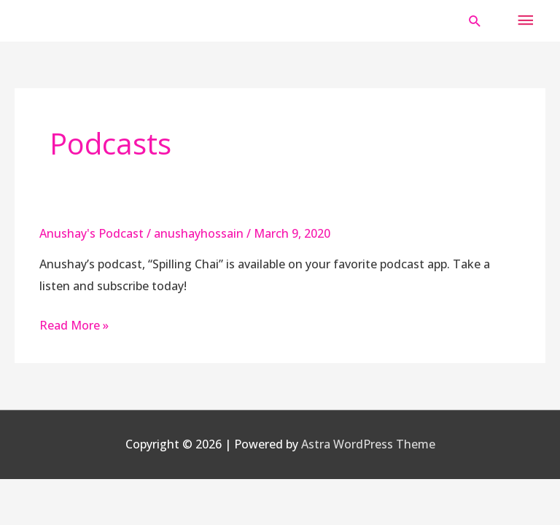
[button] (475, 20)
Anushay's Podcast (91, 233)
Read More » (74, 325)
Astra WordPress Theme (368, 444)
